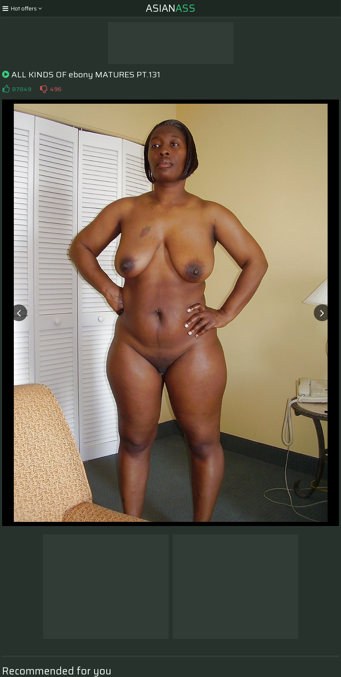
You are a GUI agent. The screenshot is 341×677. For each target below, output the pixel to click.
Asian (170, 8)
